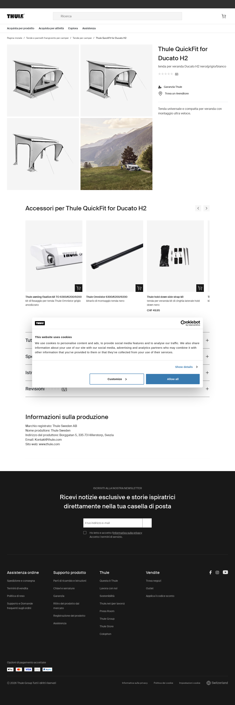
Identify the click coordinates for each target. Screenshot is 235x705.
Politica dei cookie (163, 682)
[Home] (30, 16)
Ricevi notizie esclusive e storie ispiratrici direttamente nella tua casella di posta (117, 501)
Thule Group (107, 618)
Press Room (107, 611)
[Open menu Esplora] (75, 28)
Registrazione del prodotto (69, 615)
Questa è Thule (109, 580)
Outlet (150, 588)
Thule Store (107, 626)
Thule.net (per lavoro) (112, 603)
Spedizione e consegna (21, 580)
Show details (184, 366)
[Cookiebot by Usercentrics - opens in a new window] (183, 323)
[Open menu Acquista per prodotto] (23, 28)
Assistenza (59, 623)
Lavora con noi (108, 588)
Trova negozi (153, 580)
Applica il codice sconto (160, 596)
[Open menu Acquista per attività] (53, 28)
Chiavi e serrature (64, 588)
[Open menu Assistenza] (91, 28)
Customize (117, 378)
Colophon (105, 634)
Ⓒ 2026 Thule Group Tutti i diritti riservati (31, 683)
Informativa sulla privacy (127, 533)
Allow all (173, 378)
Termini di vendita (17, 588)
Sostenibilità (107, 596)
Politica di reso (15, 596)
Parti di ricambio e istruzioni (69, 580)
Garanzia (58, 596)
